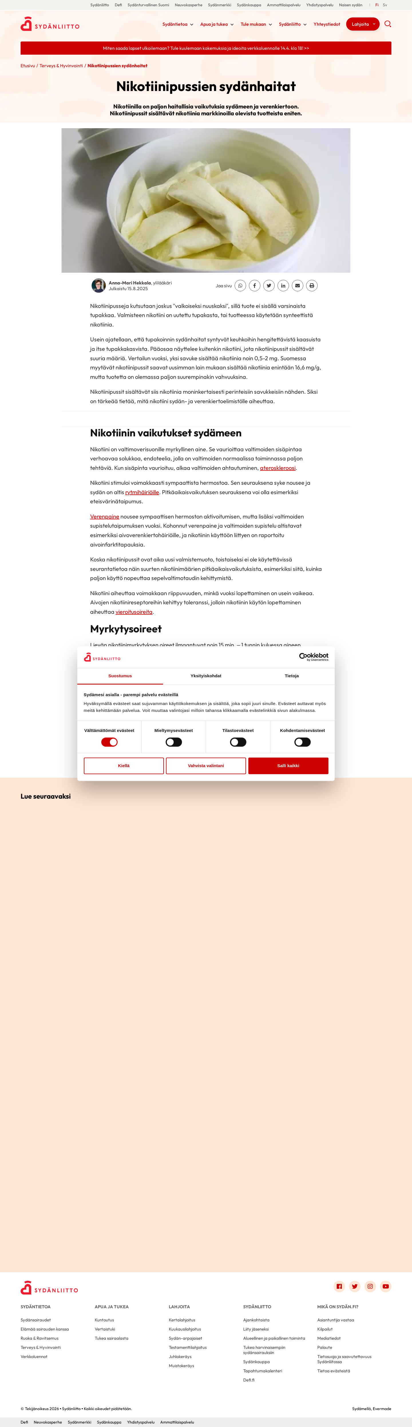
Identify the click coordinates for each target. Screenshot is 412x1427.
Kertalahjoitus (182, 1320)
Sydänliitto (99, 4)
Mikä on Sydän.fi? (337, 1306)
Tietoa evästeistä (333, 1370)
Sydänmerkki (219, 4)
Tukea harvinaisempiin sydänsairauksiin (264, 1350)
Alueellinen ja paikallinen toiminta (274, 1338)
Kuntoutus (104, 1320)
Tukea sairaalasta (111, 1338)
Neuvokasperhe (188, 4)
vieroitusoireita (134, 611)
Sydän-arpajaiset (185, 1338)
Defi (118, 4)
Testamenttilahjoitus (188, 1347)
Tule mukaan (253, 24)
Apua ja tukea (214, 24)
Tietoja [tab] (292, 676)
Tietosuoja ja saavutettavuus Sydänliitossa (344, 1359)
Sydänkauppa (249, 4)
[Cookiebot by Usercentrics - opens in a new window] (303, 657)
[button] (387, 26)
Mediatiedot (329, 1338)
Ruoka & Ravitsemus (39, 1338)
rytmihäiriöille (142, 492)
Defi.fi (249, 1380)
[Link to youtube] (385, 1286)
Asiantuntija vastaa (335, 1320)
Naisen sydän (351, 4)
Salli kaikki (288, 765)
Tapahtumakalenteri (262, 1370)
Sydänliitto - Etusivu (66, 24)
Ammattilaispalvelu (283, 4)
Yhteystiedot (327, 24)
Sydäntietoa (175, 24)
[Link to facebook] (339, 1286)
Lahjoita (360, 24)
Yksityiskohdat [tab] (206, 676)
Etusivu (28, 65)
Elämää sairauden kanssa (45, 1329)
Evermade (382, 1408)
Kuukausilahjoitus (185, 1329)
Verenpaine (104, 516)
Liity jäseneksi (256, 1329)
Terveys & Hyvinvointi (61, 65)
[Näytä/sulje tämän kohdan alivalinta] (192, 24)
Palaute (324, 1347)
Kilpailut (325, 1329)
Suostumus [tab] (120, 676)
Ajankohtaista (256, 1320)
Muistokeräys (181, 1365)
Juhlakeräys (180, 1356)
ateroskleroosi (278, 467)
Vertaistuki (105, 1329)
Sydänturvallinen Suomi (148, 4)
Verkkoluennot (34, 1356)
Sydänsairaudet (36, 1320)
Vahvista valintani (206, 765)
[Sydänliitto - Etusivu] (49, 1288)
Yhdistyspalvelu (319, 4)
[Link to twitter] (354, 1286)
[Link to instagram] (370, 1286)
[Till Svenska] (385, 5)
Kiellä (123, 765)
